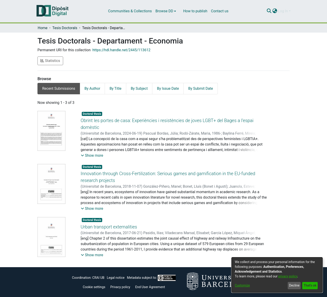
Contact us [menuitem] (219, 11)
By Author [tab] (92, 88)
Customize (242, 285)
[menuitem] (166, 11)
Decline (294, 285)
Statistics (50, 61)
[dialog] (277, 274)
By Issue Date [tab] (168, 88)
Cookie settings (94, 287)
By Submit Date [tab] (200, 88)
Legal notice (115, 278)
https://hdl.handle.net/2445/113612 (121, 50)
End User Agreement (150, 287)
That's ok (310, 285)
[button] (92, 156)
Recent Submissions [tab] (58, 88)
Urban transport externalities (109, 227)
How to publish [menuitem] (195, 11)
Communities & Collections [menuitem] (130, 11)
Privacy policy (120, 287)
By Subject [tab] (139, 88)
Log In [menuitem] (283, 11)
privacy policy (287, 276)
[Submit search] (269, 11)
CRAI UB (98, 278)
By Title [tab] (115, 88)
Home (42, 28)
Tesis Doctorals (64, 28)
